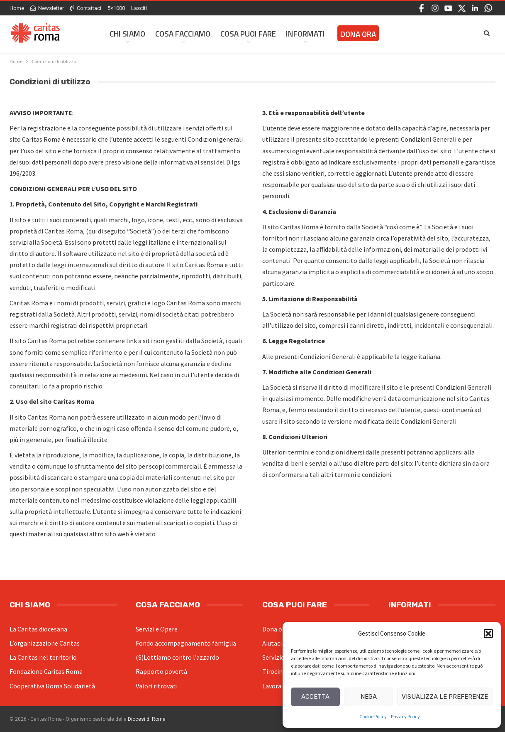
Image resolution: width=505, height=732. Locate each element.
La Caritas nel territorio (43, 657)
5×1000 (116, 8)
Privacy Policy (405, 716)
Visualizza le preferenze (445, 696)
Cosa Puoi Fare (248, 33)
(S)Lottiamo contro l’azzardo (177, 657)
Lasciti (139, 8)
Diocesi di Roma (147, 719)
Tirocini (273, 671)
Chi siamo (127, 33)
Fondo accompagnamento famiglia (186, 643)
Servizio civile (281, 657)
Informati (305, 33)
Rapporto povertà (161, 671)
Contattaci (85, 8)
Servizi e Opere (157, 629)
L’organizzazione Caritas (45, 643)
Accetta (315, 696)
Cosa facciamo (182, 33)
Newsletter (47, 8)
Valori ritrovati (157, 686)
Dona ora (275, 629)
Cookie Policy (373, 716)
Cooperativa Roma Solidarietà (52, 686)
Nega (369, 696)
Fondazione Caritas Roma (46, 671)
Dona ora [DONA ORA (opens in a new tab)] (358, 34)
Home (17, 8)
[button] (488, 633)
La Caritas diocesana (38, 629)
